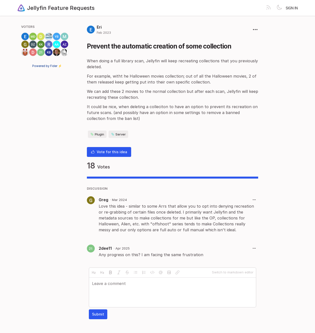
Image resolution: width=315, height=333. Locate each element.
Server (118, 134)
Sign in (292, 8)
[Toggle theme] (279, 8)
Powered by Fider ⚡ (47, 66)
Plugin (97, 134)
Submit (98, 314)
